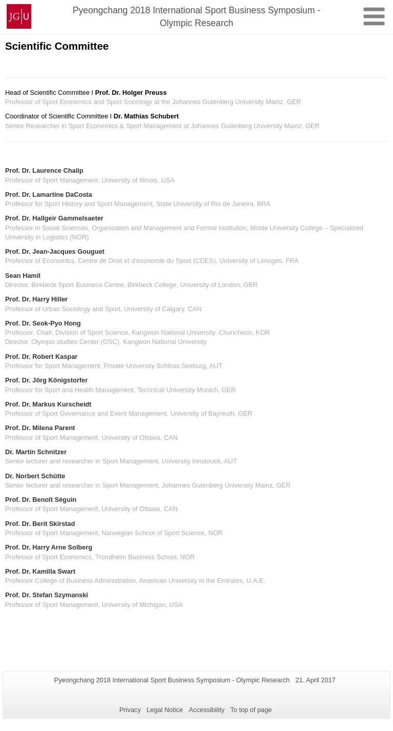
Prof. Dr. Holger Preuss (131, 92)
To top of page (251, 710)
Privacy (130, 710)
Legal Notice (164, 710)
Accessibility (207, 710)
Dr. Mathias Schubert (146, 116)
